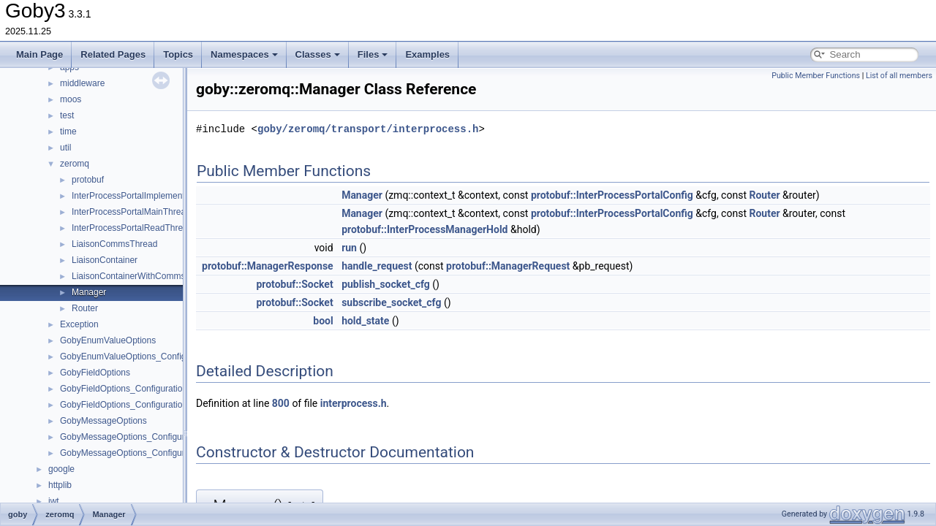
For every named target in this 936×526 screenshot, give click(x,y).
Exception (79, 324)
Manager (89, 292)
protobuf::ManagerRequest (508, 266)
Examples (427, 54)
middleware (82, 83)
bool (323, 321)
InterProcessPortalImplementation (138, 196)
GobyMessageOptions (103, 421)
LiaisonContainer (104, 260)
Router (85, 308)
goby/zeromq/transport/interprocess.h (367, 129)
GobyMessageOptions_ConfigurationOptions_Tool (157, 453)
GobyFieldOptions (95, 372)
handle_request (376, 266)
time (68, 131)
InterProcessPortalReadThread (132, 228)
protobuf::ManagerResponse (267, 266)
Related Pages (113, 54)
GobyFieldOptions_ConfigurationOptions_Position (157, 405)
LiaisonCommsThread (114, 244)
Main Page (39, 54)
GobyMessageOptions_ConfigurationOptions (147, 437)
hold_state (365, 321)
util (65, 147)
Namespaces (244, 54)
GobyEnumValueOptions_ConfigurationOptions (152, 356)
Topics (178, 54)
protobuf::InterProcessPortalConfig (612, 195)
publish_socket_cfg (385, 284)
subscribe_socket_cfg (391, 302)
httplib (60, 485)
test (67, 115)
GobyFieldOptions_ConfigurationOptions (138, 389)
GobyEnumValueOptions (108, 340)
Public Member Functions (815, 75)
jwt (53, 501)
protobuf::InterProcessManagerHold (424, 229)
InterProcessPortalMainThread (131, 212)
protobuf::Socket (294, 284)
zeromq (74, 164)
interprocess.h (353, 403)
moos (70, 99)
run (349, 248)
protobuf (88, 180)
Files (373, 54)
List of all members (899, 75)
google (61, 469)
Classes (317, 54)
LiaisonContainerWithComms (128, 276)
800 (281, 403)
